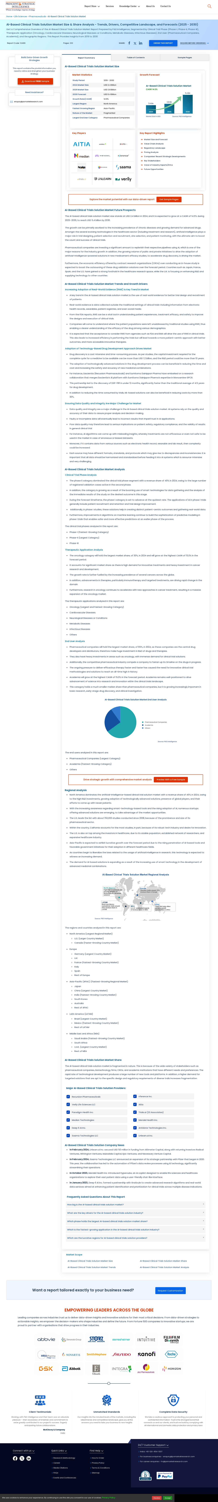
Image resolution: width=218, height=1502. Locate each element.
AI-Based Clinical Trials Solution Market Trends (92, 1267)
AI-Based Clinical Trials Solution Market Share (163, 1260)
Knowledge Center (129, 6)
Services (110, 6)
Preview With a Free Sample (171, 779)
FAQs (54, 1472)
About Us (150, 6)
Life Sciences (20, 16)
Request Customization (170, 1290)
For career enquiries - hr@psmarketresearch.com (163, 1461)
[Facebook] (15, 1458)
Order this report (163, 43)
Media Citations (59, 1467)
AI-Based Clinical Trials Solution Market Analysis (164, 1267)
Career (55, 1463)
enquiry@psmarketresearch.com (26, 101)
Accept (168, 1498)
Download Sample (35, 81)
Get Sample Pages (169, 199)
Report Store (92, 6)
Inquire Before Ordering (194, 43)
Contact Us (165, 6)
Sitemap (95, 1472)
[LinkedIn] (28, 1458)
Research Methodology (63, 1458)
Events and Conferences (63, 1477)
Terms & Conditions (100, 1467)
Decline (157, 1498)
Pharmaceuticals (37, 16)
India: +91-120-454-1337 (150, 1451)
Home (9, 16)
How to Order (97, 1458)
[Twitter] (22, 1458)
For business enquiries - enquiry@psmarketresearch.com (166, 1456)
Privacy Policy (97, 1463)
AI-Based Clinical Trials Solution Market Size (90, 1260)
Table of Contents (136, 57)
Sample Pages (185, 57)
